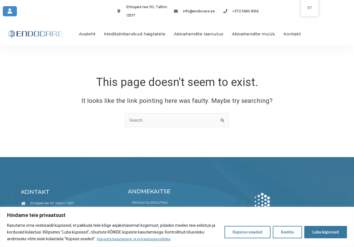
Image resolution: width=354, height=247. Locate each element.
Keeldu (287, 232)
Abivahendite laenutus (198, 34)
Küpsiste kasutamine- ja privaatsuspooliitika (135, 239)
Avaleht (87, 34)
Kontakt (292, 34)
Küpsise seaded (247, 232)
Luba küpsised (325, 232)
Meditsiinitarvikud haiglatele (134, 34)
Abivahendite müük (253, 34)
